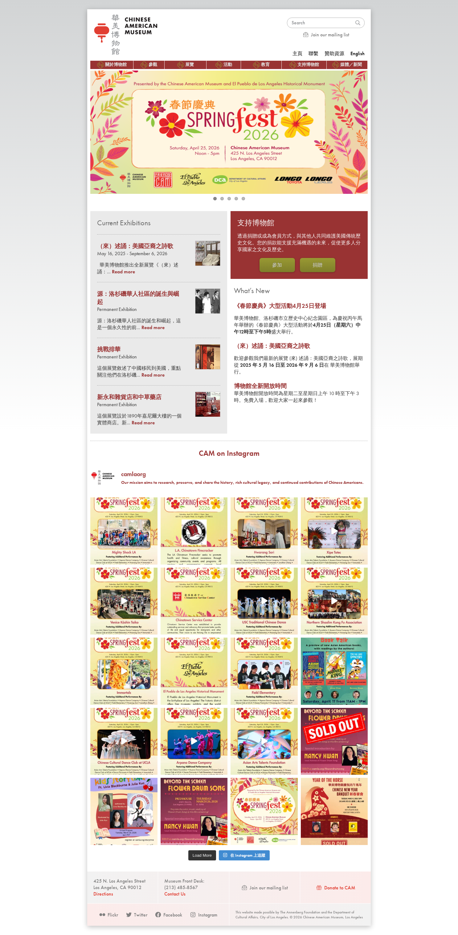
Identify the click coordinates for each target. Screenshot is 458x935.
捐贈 (317, 265)
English (357, 53)
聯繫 (313, 53)
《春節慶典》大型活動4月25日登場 (280, 306)
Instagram (203, 915)
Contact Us (175, 894)
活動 (223, 64)
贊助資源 (334, 53)
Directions (103, 894)
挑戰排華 (109, 349)
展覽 (185, 64)
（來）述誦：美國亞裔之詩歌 (272, 346)
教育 (261, 64)
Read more (123, 271)
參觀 (149, 64)
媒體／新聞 (347, 64)
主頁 (297, 53)
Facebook (168, 915)
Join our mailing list (325, 34)
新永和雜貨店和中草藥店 (129, 397)
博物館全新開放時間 (260, 386)
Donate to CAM (335, 887)
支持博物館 (304, 64)
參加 (277, 265)
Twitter (136, 915)
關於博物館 (112, 64)
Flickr (108, 915)
